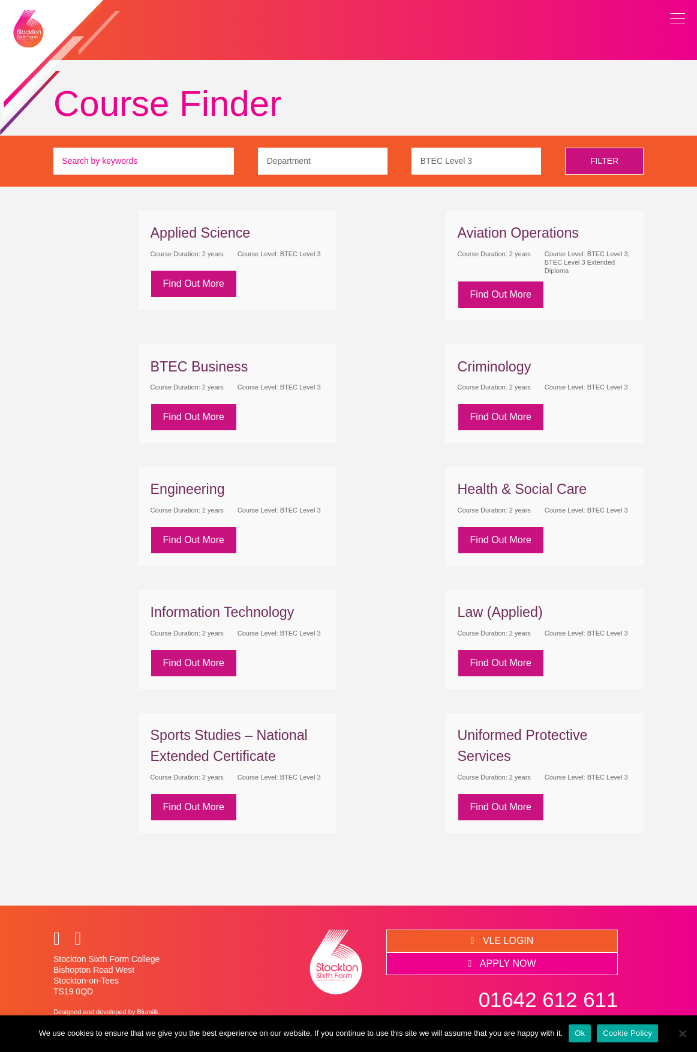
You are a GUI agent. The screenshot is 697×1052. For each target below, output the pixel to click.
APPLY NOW (502, 963)
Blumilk (147, 1011)
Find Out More (193, 283)
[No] (682, 1033)
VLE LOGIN (502, 941)
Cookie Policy (627, 1033)
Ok (580, 1033)
